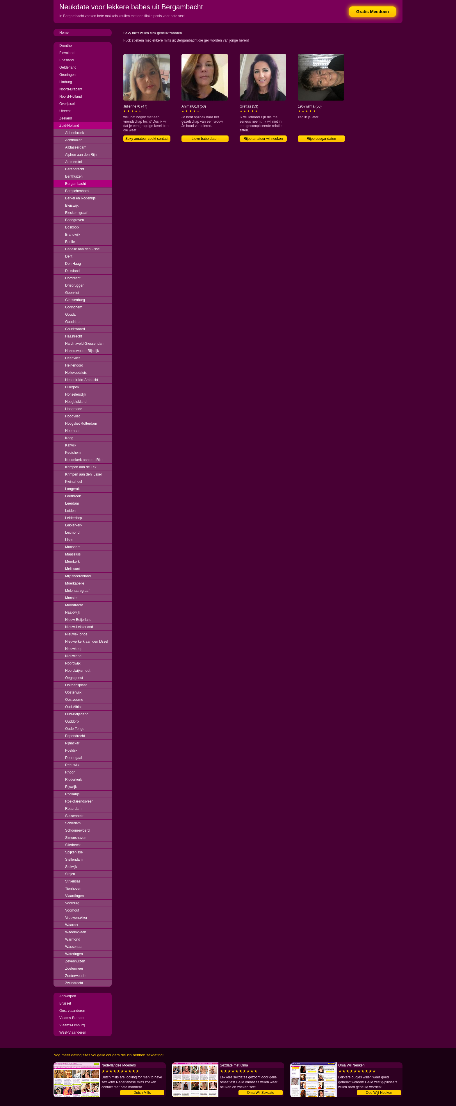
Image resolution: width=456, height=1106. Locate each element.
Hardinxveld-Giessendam (84, 344)
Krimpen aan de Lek (80, 467)
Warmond (72, 939)
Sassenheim (74, 816)
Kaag (69, 438)
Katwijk (70, 445)
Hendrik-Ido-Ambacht (81, 380)
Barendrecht (74, 169)
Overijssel (67, 104)
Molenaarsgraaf (77, 591)
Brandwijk (72, 235)
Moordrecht (74, 605)
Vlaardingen (74, 896)
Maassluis (73, 554)
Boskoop (72, 227)
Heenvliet (72, 358)
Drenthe (65, 46)
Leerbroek (73, 496)
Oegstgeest (74, 678)
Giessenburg (75, 300)
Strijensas (73, 881)
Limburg (65, 82)
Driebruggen (74, 285)
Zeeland (65, 118)
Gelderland (67, 67)
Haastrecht (73, 336)
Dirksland (72, 271)
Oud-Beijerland (76, 714)
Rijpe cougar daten (321, 139)
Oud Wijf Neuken (379, 1093)
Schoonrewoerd (77, 830)
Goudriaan (73, 322)
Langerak (72, 489)
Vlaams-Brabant (71, 1018)
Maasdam (73, 547)
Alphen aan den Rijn (81, 155)
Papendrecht (75, 736)
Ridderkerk (73, 780)
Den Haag (73, 264)
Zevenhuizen (75, 961)
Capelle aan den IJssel (82, 249)
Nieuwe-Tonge (76, 634)
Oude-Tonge (74, 729)
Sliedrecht (73, 845)
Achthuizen (73, 140)
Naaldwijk (72, 612)
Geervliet (72, 293)
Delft (68, 256)
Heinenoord (74, 365)
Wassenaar (74, 947)
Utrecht (65, 111)
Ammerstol (73, 162)
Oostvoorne (74, 700)
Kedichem (73, 453)
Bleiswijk (72, 205)
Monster (71, 598)
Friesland (66, 60)
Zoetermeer (74, 968)
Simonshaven (75, 838)
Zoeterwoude (75, 976)
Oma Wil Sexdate (260, 1093)
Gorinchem (73, 307)
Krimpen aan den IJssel (83, 474)
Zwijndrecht (74, 983)
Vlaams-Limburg (72, 1025)
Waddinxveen (75, 932)
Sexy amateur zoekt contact (146, 139)
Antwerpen (67, 996)
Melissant (72, 569)
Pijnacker (72, 743)
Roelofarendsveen (79, 801)
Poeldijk (71, 750)
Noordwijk (73, 663)
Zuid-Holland (69, 126)
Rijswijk (71, 787)
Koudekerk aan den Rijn (83, 460)
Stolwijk (71, 867)
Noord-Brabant (70, 89)
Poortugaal (73, 758)
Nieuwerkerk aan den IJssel (86, 641)
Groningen (67, 75)
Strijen (70, 874)
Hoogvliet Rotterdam (81, 423)
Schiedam (73, 823)
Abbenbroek (74, 133)
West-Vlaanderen (72, 1032)
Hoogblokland (75, 402)
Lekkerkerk (73, 525)
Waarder (72, 925)
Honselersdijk (75, 394)
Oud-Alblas (73, 707)
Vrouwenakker (76, 918)
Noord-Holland (70, 96)
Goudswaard (75, 329)
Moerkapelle (74, 583)
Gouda (70, 314)
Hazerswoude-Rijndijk (82, 351)
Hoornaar (72, 431)
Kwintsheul (73, 482)
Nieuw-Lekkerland (79, 627)
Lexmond (72, 532)
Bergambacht (75, 184)
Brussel (65, 1003)
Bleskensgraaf (76, 213)
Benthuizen (74, 176)
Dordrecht (73, 278)
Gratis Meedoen (372, 11)
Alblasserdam (75, 147)
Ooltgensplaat (76, 685)
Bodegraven (74, 220)
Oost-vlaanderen (72, 1011)
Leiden (70, 511)
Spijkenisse (74, 852)
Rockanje (72, 794)
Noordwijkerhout (77, 671)
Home (64, 33)
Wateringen (74, 954)
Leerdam (72, 503)
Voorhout (72, 910)
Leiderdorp (73, 518)
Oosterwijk (73, 692)
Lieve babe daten (205, 139)
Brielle (70, 242)
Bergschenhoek (77, 191)
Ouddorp (72, 721)
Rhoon (70, 772)
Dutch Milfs (142, 1093)
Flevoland (66, 53)
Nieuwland (73, 656)
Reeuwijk (72, 765)
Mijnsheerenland (78, 576)
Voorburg (72, 903)
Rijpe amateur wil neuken (263, 139)
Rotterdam (73, 809)
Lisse (69, 540)
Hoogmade (73, 409)
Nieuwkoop (73, 649)
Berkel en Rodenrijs (80, 198)
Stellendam (74, 859)
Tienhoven (73, 889)
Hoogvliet (72, 416)
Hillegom (72, 387)
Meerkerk (72, 562)
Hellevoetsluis (76, 373)
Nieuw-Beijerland (78, 620)
